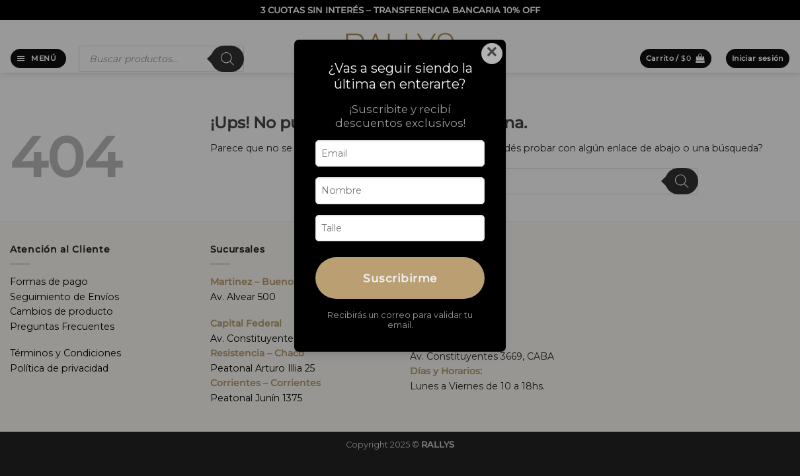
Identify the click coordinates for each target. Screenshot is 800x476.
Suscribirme (400, 278)
